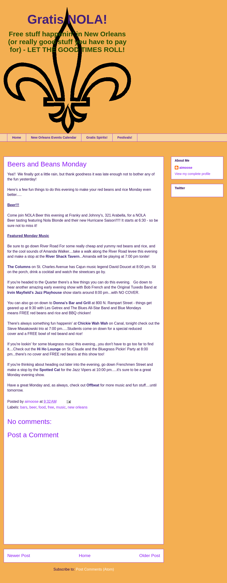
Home (16, 137)
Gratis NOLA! (67, 19)
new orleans (77, 407)
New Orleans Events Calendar (53, 137)
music (61, 407)
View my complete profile (192, 174)
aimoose (185, 167)
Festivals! (124, 137)
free (51, 407)
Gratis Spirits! (97, 137)
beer (32, 407)
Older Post (149, 555)
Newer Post (18, 555)
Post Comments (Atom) (95, 569)
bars (23, 407)
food (42, 407)
